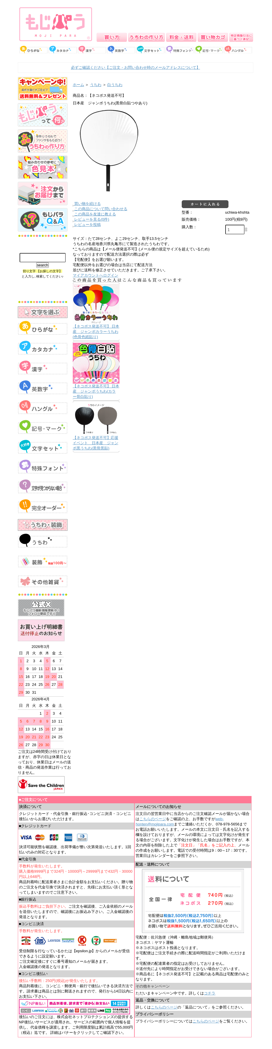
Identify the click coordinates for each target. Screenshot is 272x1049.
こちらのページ (152, 819)
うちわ (95, 84)
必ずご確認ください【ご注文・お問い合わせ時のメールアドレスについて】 (135, 67)
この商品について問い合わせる (100, 209)
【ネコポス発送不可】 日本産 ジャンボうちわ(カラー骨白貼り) (96, 391)
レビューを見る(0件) (91, 219)
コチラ (209, 993)
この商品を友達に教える (95, 214)
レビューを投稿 (87, 224)
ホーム (78, 84)
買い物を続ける (87, 203)
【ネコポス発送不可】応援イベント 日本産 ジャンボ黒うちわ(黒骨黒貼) (95, 442)
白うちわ (114, 84)
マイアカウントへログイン (95, 275)
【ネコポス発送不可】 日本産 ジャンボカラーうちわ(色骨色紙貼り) (96, 331)
